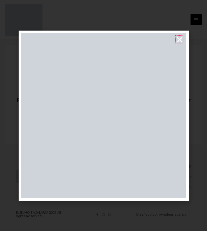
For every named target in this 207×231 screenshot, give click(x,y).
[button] (179, 39)
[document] (103, 115)
